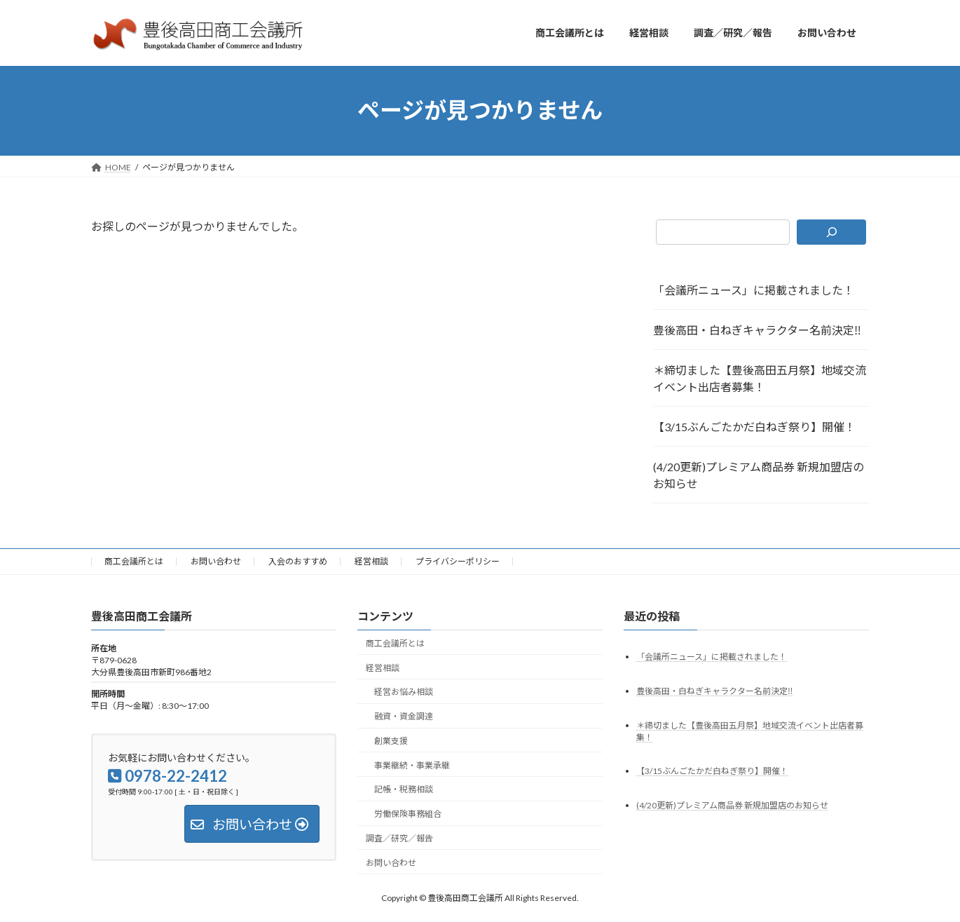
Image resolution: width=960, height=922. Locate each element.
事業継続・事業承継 (412, 764)
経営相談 (371, 561)
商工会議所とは (133, 561)
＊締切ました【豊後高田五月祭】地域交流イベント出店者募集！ (759, 378)
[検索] (831, 232)
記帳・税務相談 (403, 789)
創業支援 (391, 740)
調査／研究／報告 (399, 838)
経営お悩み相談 (403, 691)
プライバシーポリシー (458, 561)
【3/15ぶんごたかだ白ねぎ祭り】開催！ (754, 426)
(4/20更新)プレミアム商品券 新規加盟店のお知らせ (758, 475)
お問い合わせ (216, 561)
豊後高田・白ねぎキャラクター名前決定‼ (757, 330)
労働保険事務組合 (407, 813)
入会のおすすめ (297, 561)
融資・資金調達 (403, 716)
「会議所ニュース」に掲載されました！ (753, 290)
